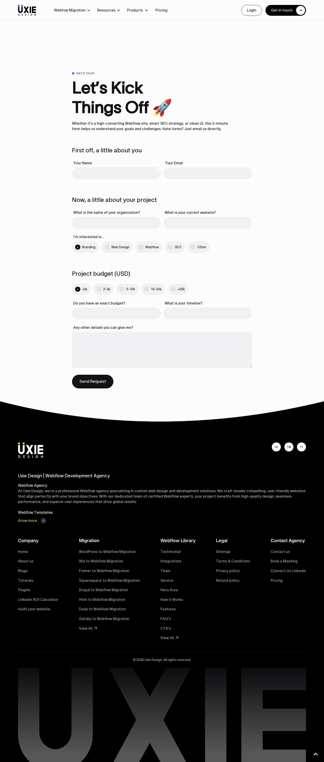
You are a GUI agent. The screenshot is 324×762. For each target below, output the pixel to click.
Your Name (82, 163)
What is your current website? (190, 212)
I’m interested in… (88, 237)
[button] (72, 10)
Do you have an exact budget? (99, 303)
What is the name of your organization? (106, 212)
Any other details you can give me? (103, 327)
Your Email (174, 163)
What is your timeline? (183, 303)
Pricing (161, 10)
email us (200, 129)
